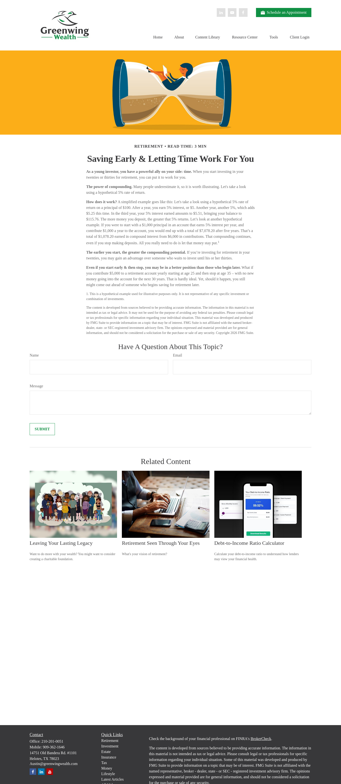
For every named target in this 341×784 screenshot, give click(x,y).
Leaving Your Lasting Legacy (61, 543)
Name (34, 355)
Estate (106, 752)
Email (177, 355)
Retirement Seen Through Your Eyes (161, 543)
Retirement (109, 741)
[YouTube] (232, 12)
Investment (109, 746)
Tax (104, 763)
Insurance (108, 757)
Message (36, 386)
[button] (158, 37)
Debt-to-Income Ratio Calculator (249, 543)
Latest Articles (112, 779)
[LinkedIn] (221, 12)
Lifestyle (108, 774)
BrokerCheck (261, 739)
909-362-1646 (54, 747)
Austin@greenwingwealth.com (54, 764)
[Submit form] (42, 429)
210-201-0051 (52, 741)
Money (106, 768)
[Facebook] (243, 12)
